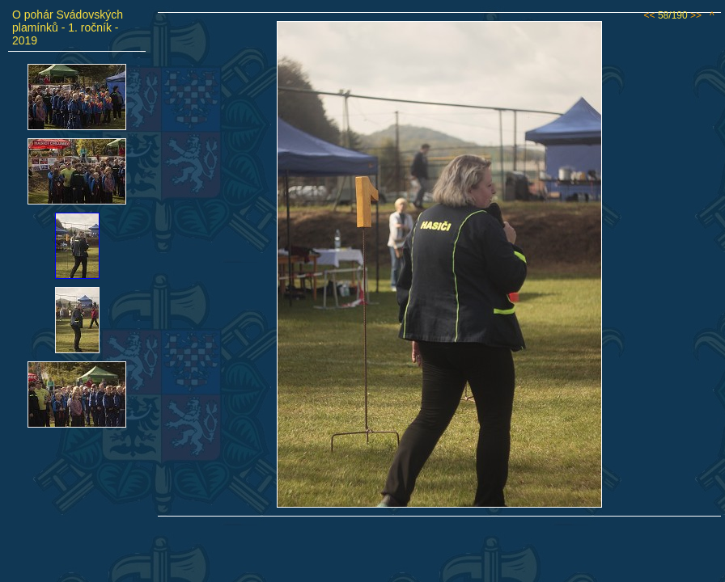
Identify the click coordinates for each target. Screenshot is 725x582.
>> (696, 15)
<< (649, 15)
